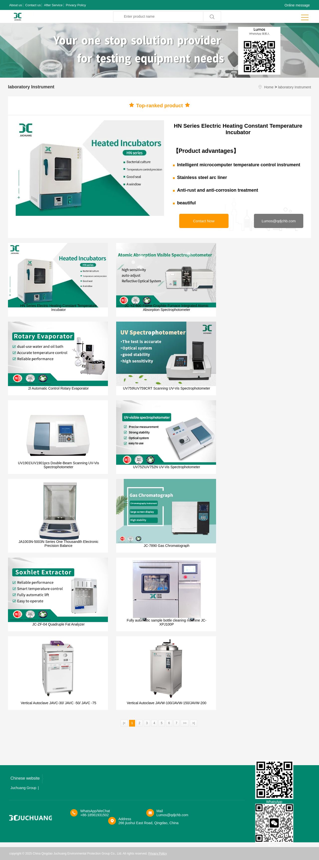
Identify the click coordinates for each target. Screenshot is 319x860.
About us (15, 5)
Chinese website (26, 778)
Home (268, 87)
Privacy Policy (76, 5)
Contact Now (204, 221)
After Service (53, 5)
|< (124, 723)
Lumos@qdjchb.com (279, 221)
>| (193, 723)
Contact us (33, 5)
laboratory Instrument (294, 87)
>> (184, 723)
